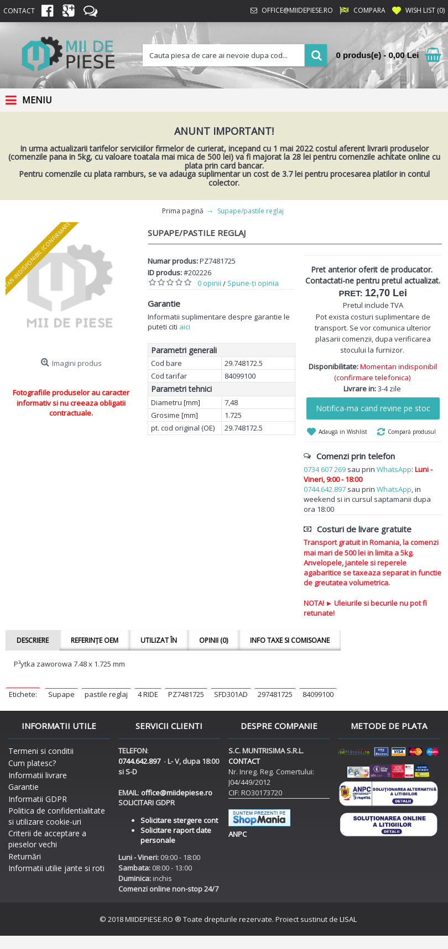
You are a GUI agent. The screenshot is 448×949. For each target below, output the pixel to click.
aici (184, 327)
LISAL (348, 919)
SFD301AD (231, 694)
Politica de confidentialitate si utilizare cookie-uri (56, 816)
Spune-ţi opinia (253, 283)
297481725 (275, 694)
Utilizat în (158, 640)
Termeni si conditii (41, 751)
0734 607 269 (325, 469)
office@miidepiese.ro (176, 793)
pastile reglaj (106, 694)
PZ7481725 (186, 694)
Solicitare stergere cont (179, 820)
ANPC (237, 834)
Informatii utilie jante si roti (56, 868)
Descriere (33, 640)
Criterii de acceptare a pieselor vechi (47, 839)
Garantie (23, 787)
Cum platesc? (32, 763)
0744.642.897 (325, 489)
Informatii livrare (37, 775)
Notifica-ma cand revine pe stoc (373, 408)
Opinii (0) (213, 640)
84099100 (318, 694)
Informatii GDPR (37, 799)
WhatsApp (394, 469)
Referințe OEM (94, 640)
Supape (61, 694)
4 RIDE (148, 694)
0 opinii (209, 283)
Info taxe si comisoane (290, 640)
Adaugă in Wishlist (343, 432)
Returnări (24, 856)
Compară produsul (412, 432)
